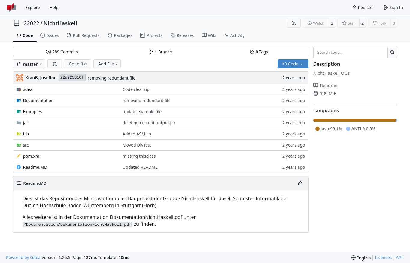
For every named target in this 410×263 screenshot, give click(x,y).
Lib (26, 134)
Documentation (38, 100)
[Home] (11, 7)
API (399, 257)
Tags (259, 52)
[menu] (361, 258)
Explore (32, 7)
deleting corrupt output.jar (149, 122)
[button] (54, 63)
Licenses (383, 257)
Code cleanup (136, 89)
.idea (28, 89)
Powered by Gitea (23, 257)
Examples (32, 111)
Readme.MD (35, 167)
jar (25, 122)
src (26, 145)
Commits (62, 52)
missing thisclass (139, 156)
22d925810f (72, 77)
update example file (142, 111)
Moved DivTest (137, 145)
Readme (325, 85)
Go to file (78, 64)
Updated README (140, 167)
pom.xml (32, 156)
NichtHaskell (60, 23)
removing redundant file (111, 78)
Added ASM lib (137, 134)
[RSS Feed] (294, 23)
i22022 (31, 23)
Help (54, 7)
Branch (160, 52)
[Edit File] (300, 183)
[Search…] (392, 52)
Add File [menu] (108, 64)
